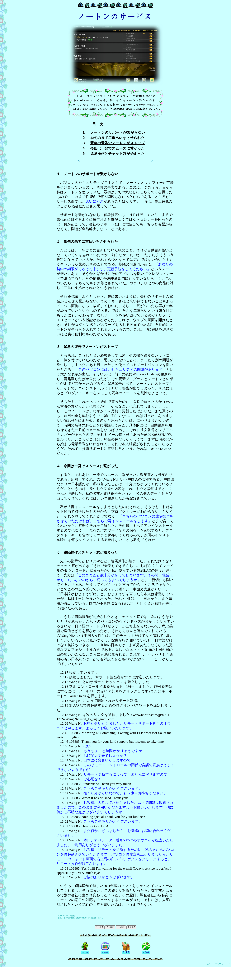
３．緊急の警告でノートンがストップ (87, 347)
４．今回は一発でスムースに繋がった (87, 466)
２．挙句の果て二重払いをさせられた (87, 241)
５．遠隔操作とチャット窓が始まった (87, 552)
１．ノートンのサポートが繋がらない (87, 174)
